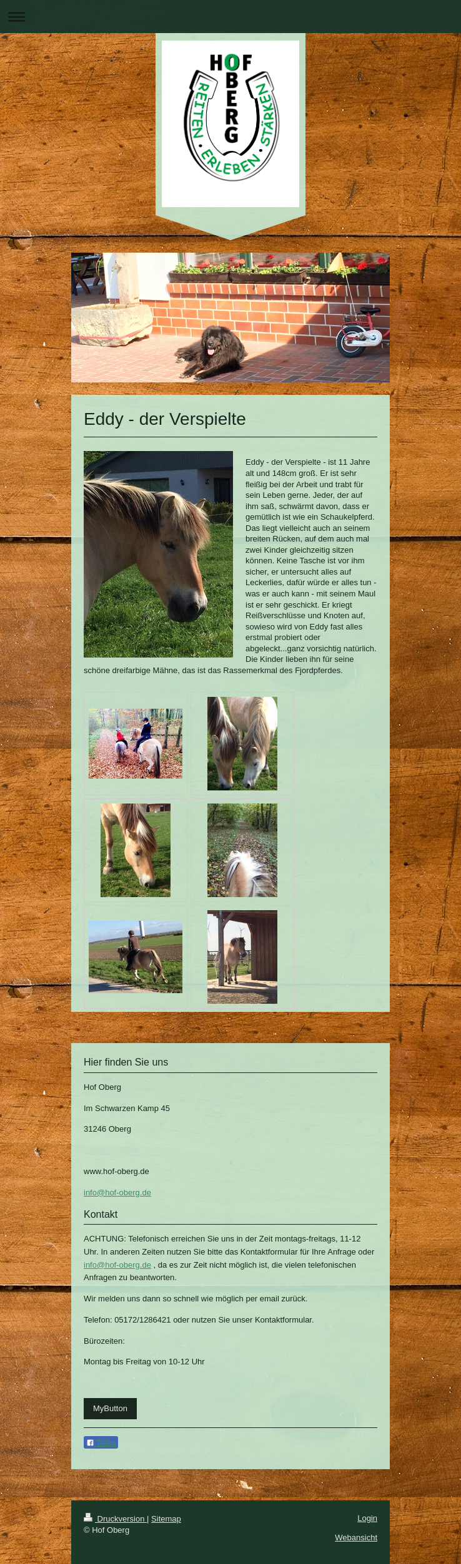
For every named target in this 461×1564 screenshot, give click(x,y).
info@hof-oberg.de (117, 1192)
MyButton (110, 1408)
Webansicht (356, 1537)
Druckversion (115, 1518)
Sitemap (166, 1518)
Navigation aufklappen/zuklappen (230, 16)
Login (367, 1518)
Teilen (101, 1443)
